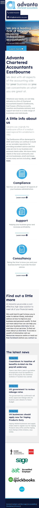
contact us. (32, 338)
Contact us (15, 504)
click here (25, 326)
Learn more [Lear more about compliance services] (22, 197)
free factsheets (12, 338)
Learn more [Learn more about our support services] (22, 235)
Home (8, 504)
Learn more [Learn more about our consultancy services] (22, 275)
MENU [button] (2, 2)
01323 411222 (13, 13)
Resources (10, 335)
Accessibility (32, 504)
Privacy (17, 506)
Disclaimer (10, 506)
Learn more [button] (16, 49)
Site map (23, 504)
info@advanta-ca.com (17, 17)
